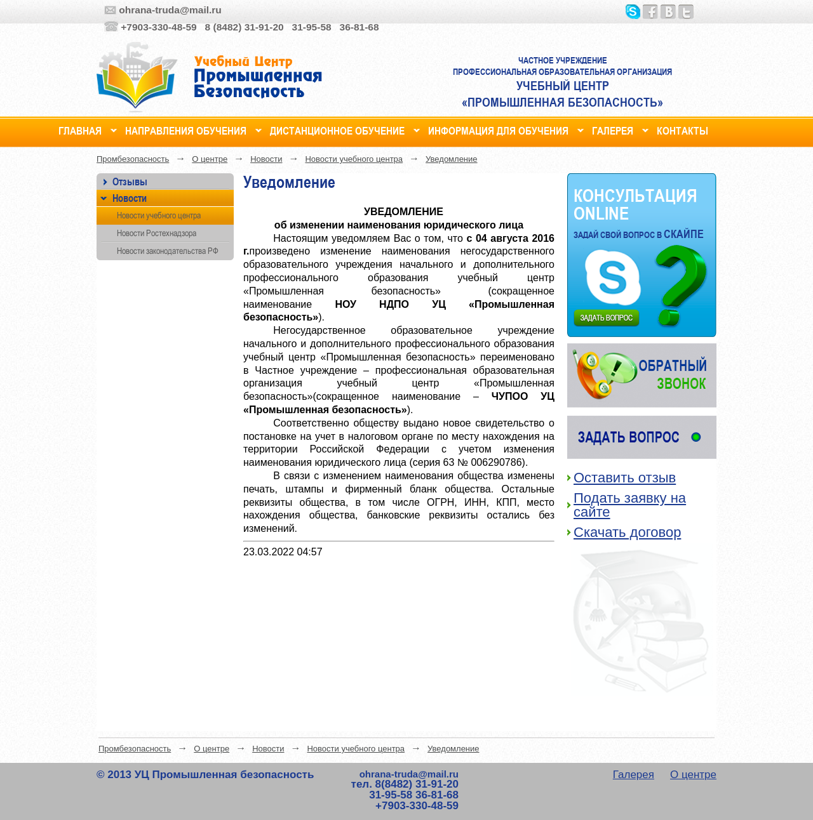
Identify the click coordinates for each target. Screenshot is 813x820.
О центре (209, 159)
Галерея (612, 129)
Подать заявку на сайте (630, 505)
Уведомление (451, 159)
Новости (266, 159)
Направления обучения (185, 129)
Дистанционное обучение (337, 129)
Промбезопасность (133, 159)
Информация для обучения (498, 129)
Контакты (682, 129)
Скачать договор (627, 532)
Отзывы (129, 181)
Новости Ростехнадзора (156, 233)
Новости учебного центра (354, 159)
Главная (80, 129)
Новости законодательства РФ (167, 251)
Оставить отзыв (625, 478)
